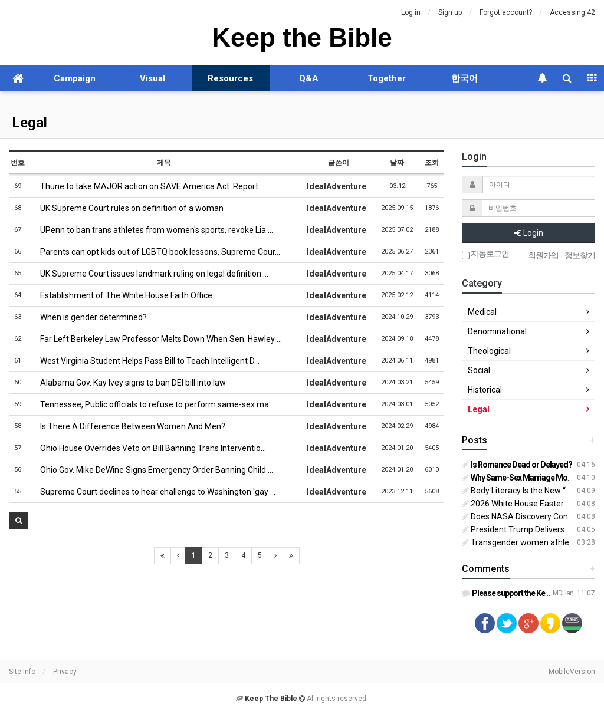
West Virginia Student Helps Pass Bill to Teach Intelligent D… (145, 361)
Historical (485, 389)
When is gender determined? (89, 317)
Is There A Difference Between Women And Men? (128, 426)
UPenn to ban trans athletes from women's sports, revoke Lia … (152, 230)
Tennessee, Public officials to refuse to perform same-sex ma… (152, 404)
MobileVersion (572, 671)
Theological (489, 351)
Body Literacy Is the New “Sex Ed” (528, 490)
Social (479, 370)
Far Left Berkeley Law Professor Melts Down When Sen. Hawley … (156, 339)
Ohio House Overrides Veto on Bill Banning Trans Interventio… (148, 448)
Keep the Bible (302, 37)
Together (386, 78)
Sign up (450, 12)
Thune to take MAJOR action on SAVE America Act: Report (144, 186)
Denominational (497, 331)
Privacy (65, 671)
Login (528, 233)
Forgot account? (506, 12)
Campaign (75, 78)
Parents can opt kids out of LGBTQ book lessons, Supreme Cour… (155, 251)
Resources (230, 78)
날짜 (397, 163)
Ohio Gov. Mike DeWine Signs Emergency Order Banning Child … (152, 470)
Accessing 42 (572, 12)
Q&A (309, 78)
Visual (152, 78)
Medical (482, 312)
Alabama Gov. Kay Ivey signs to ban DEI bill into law (128, 382)
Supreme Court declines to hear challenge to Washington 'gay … (153, 491)
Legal (29, 122)
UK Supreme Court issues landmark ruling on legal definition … (149, 273)
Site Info (22, 671)
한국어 (464, 78)
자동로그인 (485, 254)
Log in (411, 12)
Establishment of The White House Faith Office (121, 295)
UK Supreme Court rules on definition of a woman (127, 208)
